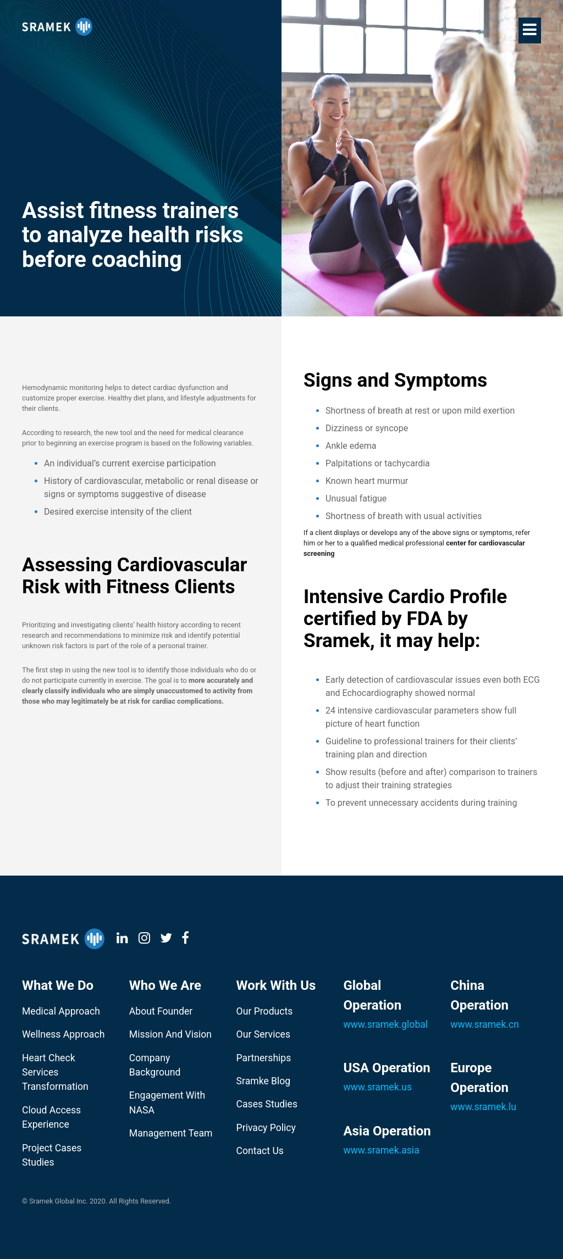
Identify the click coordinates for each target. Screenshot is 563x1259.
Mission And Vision (170, 1034)
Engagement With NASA (167, 1102)
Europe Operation (479, 1077)
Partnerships (263, 1057)
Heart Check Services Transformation (55, 1072)
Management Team (171, 1133)
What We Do (57, 985)
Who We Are (165, 985)
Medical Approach (61, 1011)
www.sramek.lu (483, 1106)
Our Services (263, 1034)
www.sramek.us (377, 1087)
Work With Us (276, 985)
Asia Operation (386, 1131)
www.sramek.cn (484, 1024)
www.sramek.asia (381, 1150)
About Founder (160, 1011)
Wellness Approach (63, 1034)
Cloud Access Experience (51, 1117)
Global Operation (372, 995)
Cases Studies (266, 1104)
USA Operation (386, 1068)
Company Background (155, 1065)
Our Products (264, 1011)
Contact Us (260, 1150)
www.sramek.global (385, 1024)
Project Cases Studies (51, 1155)
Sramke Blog (263, 1081)
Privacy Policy (266, 1127)
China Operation (479, 995)
